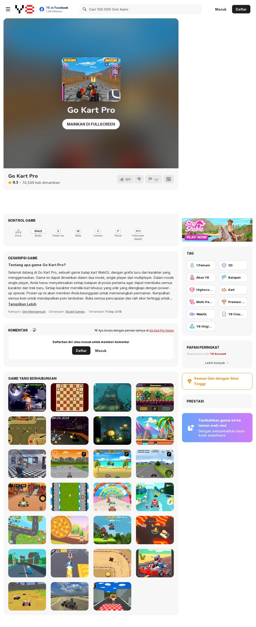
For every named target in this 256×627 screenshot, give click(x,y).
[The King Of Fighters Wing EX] (27, 397)
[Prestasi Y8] (233, 302)
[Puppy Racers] (70, 464)
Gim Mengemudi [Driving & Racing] (34, 311)
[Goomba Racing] (112, 596)
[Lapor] (153, 179)
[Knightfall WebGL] (155, 397)
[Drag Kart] (112, 563)
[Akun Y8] (201, 277)
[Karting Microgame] (27, 563)
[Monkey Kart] (112, 464)
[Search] (85, 9)
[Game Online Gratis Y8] (24, 9)
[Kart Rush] (70, 563)
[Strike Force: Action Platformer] (155, 430)
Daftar (241, 9)
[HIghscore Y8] (201, 289)
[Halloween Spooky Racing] (112, 397)
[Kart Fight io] (155, 530)
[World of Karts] (27, 596)
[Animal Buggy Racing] (112, 530)
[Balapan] (233, 277)
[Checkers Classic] (70, 397)
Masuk (220, 9)
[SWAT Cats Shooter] (27, 464)
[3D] (233, 265)
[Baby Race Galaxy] (112, 497)
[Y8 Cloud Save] (233, 314)
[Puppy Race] (27, 530)
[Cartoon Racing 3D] (155, 497)
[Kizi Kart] (27, 497)
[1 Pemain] (201, 265)
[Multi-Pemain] (201, 302)
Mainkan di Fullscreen (91, 124)
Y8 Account (218, 353)
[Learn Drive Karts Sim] (70, 596)
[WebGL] (201, 314)
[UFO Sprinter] (70, 430)
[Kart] (233, 289)
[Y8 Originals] (201, 326)
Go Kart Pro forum (161, 330)
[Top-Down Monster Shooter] (27, 430)
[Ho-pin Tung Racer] (155, 464)
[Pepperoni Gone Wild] (70, 530)
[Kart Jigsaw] (155, 563)
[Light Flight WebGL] (112, 430)
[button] (22, 304)
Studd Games (75, 311)
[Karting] (70, 497)
